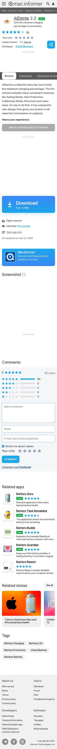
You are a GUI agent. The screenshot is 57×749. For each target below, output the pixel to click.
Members (39, 686)
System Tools (16, 10)
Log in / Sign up (53, 4)
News (5, 690)
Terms (5, 694)
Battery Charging (14, 643)
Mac (4, 10)
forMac (37, 724)
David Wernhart (24, 46)
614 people (23, 226)
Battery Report (26, 561)
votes (27, 32)
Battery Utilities (34, 10)
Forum (37, 690)
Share (51, 44)
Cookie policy (9, 703)
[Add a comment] (28, 413)
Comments (25, 75)
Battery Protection (15, 650)
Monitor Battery (13, 656)
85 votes (50, 372)
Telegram (5, 742)
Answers (38, 716)
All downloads (41, 728)
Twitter (22, 742)
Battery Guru (24, 493)
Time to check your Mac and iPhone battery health (20, 621)
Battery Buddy (25, 527)
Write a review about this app (28, 127)
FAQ (36, 694)
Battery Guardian (27, 544)
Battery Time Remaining (31, 510)
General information (12, 720)
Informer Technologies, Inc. (42, 744)
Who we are (8, 686)
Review (9, 75)
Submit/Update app (12, 724)
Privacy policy (9, 699)
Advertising (8, 716)
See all (27, 42)
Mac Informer (26, 252)
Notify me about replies (18, 446)
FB (14, 742)
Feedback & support (44, 699)
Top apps (38, 720)
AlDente (48, 10)
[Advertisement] (28, 62)
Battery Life (35, 643)
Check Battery (39, 650)
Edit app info (14, 232)
